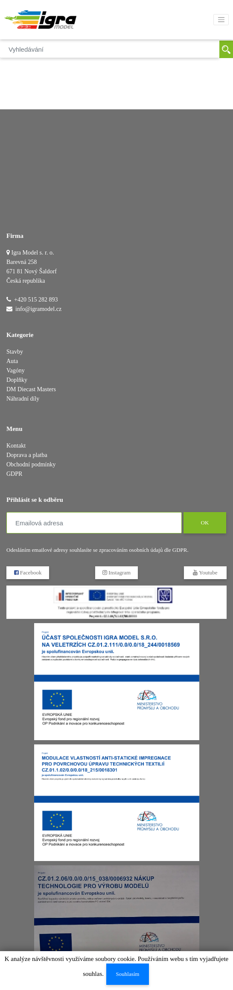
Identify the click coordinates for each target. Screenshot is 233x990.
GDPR (14, 474)
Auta (12, 361)
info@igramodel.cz (38, 309)
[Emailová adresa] (94, 522)
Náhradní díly (22, 398)
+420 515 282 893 (36, 299)
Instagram (116, 572)
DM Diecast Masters (31, 389)
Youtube (205, 572)
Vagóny (15, 370)
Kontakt (16, 445)
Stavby (14, 352)
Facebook (28, 572)
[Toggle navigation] (221, 19)
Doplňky (16, 380)
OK (205, 522)
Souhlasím (128, 974)
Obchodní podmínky (31, 464)
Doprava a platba (26, 455)
